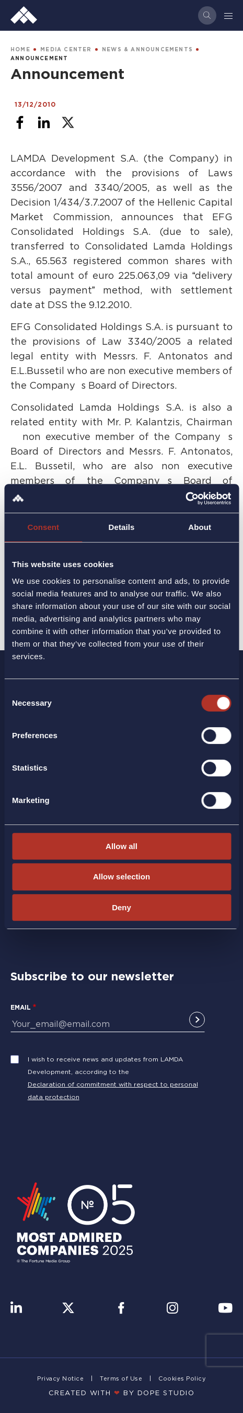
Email (20, 1007)
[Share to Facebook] (19, 122)
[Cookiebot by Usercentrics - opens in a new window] (185, 498)
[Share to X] (68, 122)
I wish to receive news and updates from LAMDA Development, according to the (105, 1065)
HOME (20, 49)
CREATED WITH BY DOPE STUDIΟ (122, 1392)
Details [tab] (122, 527)
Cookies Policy (182, 1378)
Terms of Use (121, 1378)
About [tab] (199, 527)
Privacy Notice (60, 1378)
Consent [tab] (43, 527)
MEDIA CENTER (65, 49)
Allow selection (121, 876)
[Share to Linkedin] (43, 122)
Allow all (121, 846)
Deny (121, 907)
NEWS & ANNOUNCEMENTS (147, 49)
